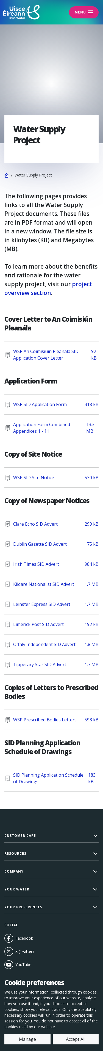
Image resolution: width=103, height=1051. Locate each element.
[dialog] (51, 1011)
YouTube (29, 964)
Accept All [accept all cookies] (75, 1039)
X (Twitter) (19, 951)
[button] (51, 836)
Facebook (18, 938)
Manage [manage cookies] (27, 1039)
